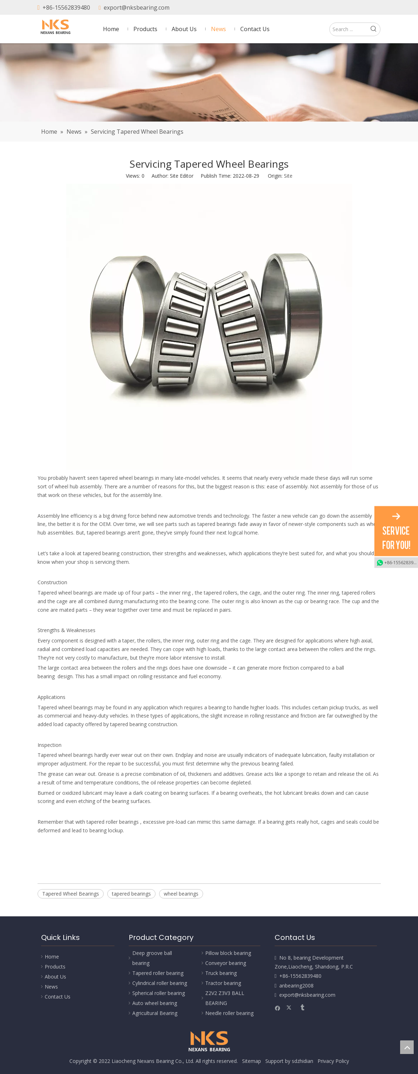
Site (288, 175)
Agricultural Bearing (154, 1013)
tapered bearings (131, 893)
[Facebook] (350, 8)
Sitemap (251, 1061)
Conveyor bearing (225, 963)
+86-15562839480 (66, 7)
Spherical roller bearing (158, 993)
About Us (55, 976)
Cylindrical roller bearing (159, 983)
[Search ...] (348, 29)
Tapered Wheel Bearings (70, 893)
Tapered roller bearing (157, 973)
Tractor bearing (223, 983)
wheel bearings (181, 893)
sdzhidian (302, 1061)
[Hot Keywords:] (373, 29)
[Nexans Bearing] (209, 82)
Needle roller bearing (229, 1013)
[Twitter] (362, 8)
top (407, 1047)
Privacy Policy (333, 1061)
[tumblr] (374, 8)
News (51, 986)
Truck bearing (221, 973)
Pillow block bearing (228, 953)
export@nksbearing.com (136, 7)
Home (52, 956)
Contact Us (57, 996)
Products (55, 966)
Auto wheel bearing (154, 1003)
